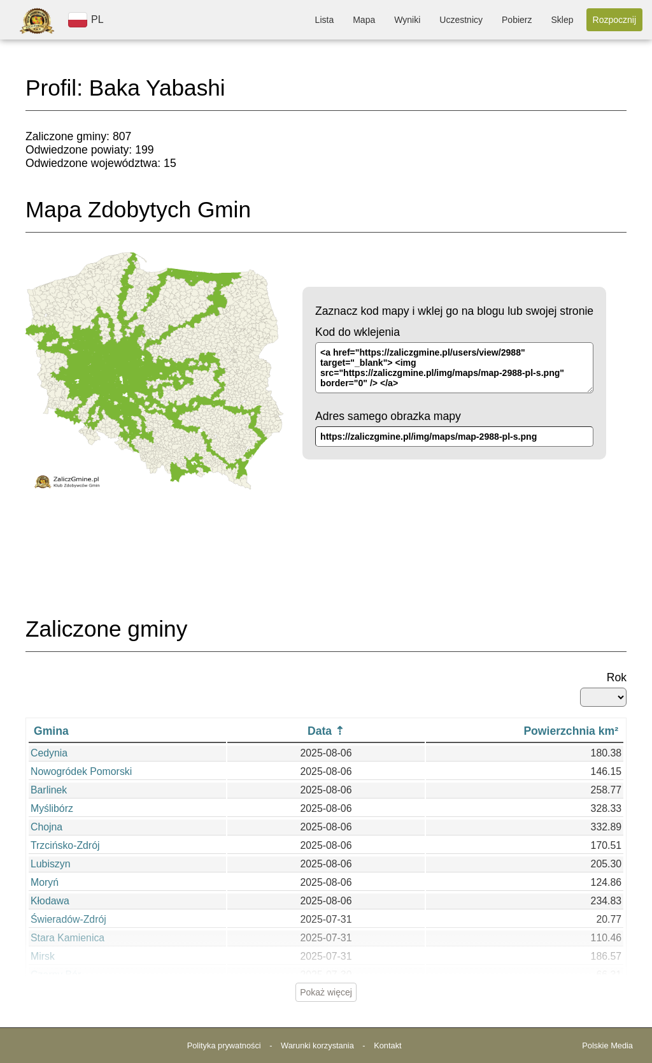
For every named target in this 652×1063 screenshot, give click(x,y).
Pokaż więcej (326, 992)
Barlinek (49, 790)
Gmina (51, 731)
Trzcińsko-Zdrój (65, 845)
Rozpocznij (614, 20)
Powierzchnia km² (570, 731)
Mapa (364, 20)
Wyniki (407, 20)
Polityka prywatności (224, 1045)
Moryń (45, 882)
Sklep (562, 20)
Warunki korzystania (317, 1045)
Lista (324, 20)
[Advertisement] (326, 567)
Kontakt (387, 1045)
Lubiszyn (50, 863)
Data (320, 731)
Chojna (46, 826)
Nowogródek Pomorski (81, 771)
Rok (617, 677)
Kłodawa (50, 900)
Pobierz (517, 20)
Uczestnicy (461, 20)
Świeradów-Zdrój (68, 919)
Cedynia (49, 753)
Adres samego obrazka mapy (388, 416)
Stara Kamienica (67, 937)
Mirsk (43, 956)
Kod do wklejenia (357, 332)
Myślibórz (52, 808)
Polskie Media (607, 1045)
